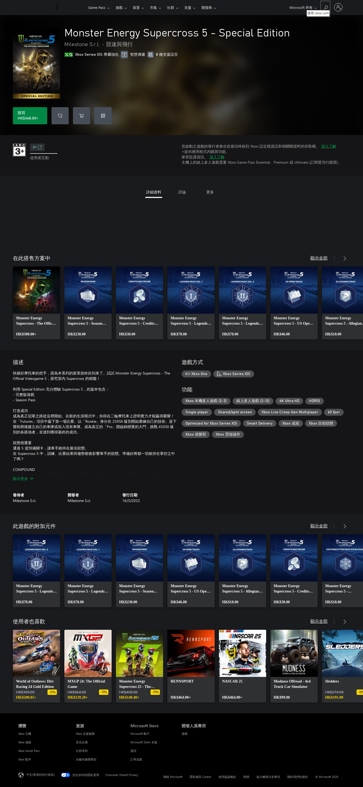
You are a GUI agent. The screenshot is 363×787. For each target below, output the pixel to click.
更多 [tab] (210, 191)
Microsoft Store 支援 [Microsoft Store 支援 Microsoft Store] (143, 742)
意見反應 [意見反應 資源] (82, 742)
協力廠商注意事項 (268, 776)
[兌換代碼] (103, 115)
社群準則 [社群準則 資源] (82, 750)
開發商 (206, 7)
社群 (170, 7)
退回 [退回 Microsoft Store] (133, 750)
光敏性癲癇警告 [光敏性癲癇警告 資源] (86, 759)
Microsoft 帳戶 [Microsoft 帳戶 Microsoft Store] (139, 733)
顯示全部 (319, 258)
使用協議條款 (227, 776)
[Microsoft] (36, 7)
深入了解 (328, 146)
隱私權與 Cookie (200, 776)
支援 (187, 7)
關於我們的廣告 (297, 776)
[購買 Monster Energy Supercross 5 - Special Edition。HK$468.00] (30, 115)
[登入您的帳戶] (338, 7)
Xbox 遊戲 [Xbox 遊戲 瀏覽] (24, 742)
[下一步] (344, 258)
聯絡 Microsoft (172, 776)
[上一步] (334, 258)
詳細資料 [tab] (153, 191)
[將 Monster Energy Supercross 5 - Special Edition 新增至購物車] (81, 115)
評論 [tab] (182, 191)
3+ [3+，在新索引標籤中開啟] (37, 147)
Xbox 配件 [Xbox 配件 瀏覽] (24, 759)
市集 (153, 7)
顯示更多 (23, 478)
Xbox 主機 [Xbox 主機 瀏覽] (24, 733)
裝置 (136, 7)
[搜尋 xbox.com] (325, 7)
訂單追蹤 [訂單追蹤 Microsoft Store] (136, 759)
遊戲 (119, 7)
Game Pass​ (96, 7)
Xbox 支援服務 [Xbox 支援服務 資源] (85, 733)
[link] (36, 303)
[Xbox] (72, 7)
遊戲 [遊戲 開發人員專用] (185, 733)
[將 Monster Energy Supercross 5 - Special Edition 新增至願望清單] (60, 115)
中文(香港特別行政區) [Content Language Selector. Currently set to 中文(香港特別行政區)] (40, 774)
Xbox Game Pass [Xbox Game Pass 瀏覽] (29, 750)
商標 (246, 776)
